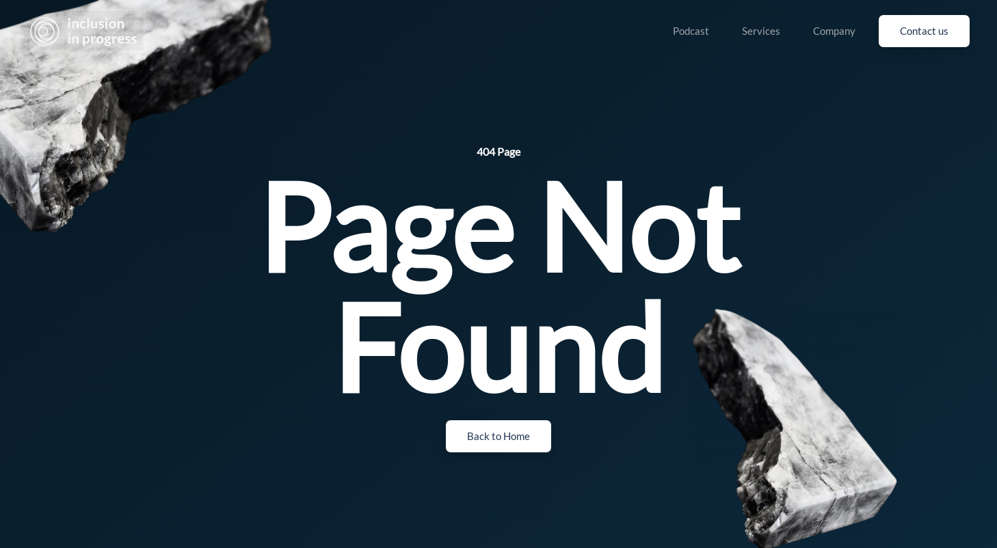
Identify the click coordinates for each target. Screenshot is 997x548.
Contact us (924, 31)
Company (834, 31)
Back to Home (498, 436)
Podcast (691, 31)
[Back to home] (85, 30)
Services (761, 31)
